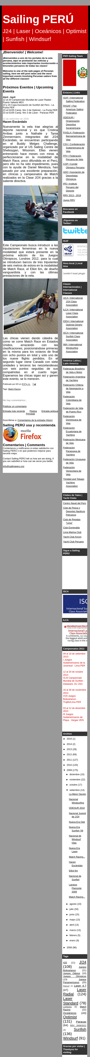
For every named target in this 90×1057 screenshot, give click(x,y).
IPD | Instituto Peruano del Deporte (70, 187)
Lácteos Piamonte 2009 (75, 888)
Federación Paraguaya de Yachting (71, 451)
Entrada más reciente (14, 411)
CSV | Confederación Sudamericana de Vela (74, 148)
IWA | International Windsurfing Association (72, 348)
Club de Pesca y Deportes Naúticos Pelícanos (74, 511)
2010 (70, 765)
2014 (70, 744)
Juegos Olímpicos (74, 976)
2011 (70, 760)
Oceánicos (69, 1013)
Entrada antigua (49, 411)
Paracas (81, 1021)
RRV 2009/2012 (78, 1025)
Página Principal (31, 412)
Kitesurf (66, 986)
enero (73, 940)
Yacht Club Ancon (72, 537)
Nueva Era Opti (77, 822)
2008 (70, 947)
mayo (73, 919)
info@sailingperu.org (13, 466)
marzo (73, 930)
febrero (73, 935)
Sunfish (80, 1029)
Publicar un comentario (15, 406)
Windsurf (70, 1038)
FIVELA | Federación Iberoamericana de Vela (74, 136)
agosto (73, 904)
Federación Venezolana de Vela (72, 471)
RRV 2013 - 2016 (72, 195)
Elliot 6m (73, 870)
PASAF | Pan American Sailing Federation (73, 109)
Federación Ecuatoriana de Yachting (72, 431)
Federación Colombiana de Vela (72, 400)
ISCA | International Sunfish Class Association (73, 336)
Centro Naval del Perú (74, 503)
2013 (70, 749)
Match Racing (14, 389)
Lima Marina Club (72, 532)
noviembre (75, 779)
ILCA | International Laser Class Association (73, 313)
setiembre (75, 790)
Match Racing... (77, 857)
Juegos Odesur (71, 973)
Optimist (70, 1017)
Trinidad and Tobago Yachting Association (73, 482)
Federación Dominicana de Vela (72, 420)
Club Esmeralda (71, 527)
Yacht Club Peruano (73, 541)
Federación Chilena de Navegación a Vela (73, 388)
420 (65, 962)
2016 (70, 739)
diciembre (75, 774)
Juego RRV (69, 200)
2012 (70, 754)
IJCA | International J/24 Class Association (73, 301)
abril (72, 925)
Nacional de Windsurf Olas (75, 839)
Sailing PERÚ (38, 19)
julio (72, 909)
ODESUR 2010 (77, 808)
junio (72, 914)
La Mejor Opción (77, 794)
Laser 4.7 (80, 985)
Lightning (67, 1007)
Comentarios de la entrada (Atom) (35, 420)
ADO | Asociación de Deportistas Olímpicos (73, 176)
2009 (70, 770)
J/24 (82, 962)
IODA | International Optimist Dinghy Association (73, 325)
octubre (74, 784)
